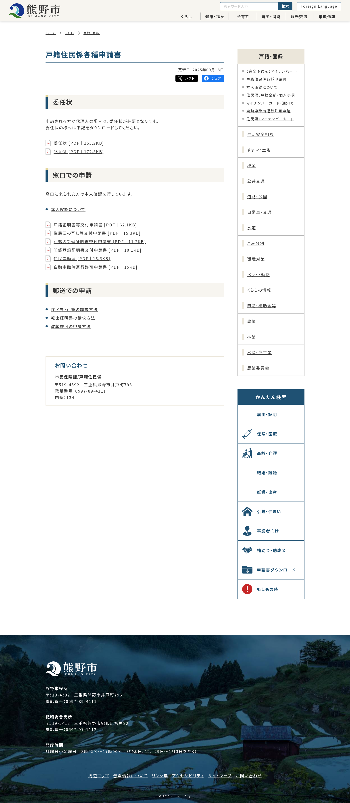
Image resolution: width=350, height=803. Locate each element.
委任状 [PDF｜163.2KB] (79, 143)
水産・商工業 (259, 352)
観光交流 (299, 16)
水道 (251, 227)
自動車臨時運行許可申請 (268, 110)
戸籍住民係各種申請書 (266, 79)
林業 (251, 337)
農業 (251, 321)
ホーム (51, 33)
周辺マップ (98, 775)
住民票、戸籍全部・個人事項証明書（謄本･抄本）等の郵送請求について (273, 95)
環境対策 (256, 259)
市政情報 (327, 16)
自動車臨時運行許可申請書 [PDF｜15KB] (96, 267)
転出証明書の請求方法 (73, 318)
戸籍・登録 (91, 33)
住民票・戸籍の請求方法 (74, 309)
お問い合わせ (249, 775)
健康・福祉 (215, 16)
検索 (285, 6)
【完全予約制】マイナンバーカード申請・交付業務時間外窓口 (273, 71)
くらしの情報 (259, 290)
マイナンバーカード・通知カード (273, 103)
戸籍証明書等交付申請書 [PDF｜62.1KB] (95, 225)
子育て (243, 16)
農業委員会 (258, 368)
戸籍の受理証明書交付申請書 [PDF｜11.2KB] (100, 241)
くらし (186, 16)
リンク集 (160, 775)
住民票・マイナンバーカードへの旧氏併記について (273, 118)
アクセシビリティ (188, 775)
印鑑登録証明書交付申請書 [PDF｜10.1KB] (98, 250)
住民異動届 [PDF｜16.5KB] (82, 258)
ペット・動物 (258, 274)
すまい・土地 (259, 150)
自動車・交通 (259, 212)
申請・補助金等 (261, 305)
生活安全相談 (260, 134)
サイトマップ (220, 775)
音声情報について (130, 775)
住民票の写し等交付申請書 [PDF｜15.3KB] (97, 233)
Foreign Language (319, 6)
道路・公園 (257, 196)
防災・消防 (271, 16)
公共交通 (256, 181)
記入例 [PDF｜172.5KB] (79, 151)
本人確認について (68, 209)
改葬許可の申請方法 (71, 326)
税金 (251, 165)
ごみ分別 (256, 243)
